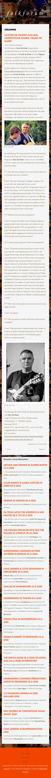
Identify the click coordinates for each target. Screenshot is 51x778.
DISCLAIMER (25, 753)
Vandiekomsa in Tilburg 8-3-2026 (22, 598)
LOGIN (25, 761)
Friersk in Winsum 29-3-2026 (20, 500)
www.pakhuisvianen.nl (14, 71)
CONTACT (25, 757)
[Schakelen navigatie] (4, 18)
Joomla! (7, 768)
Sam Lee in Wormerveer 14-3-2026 (23, 586)
